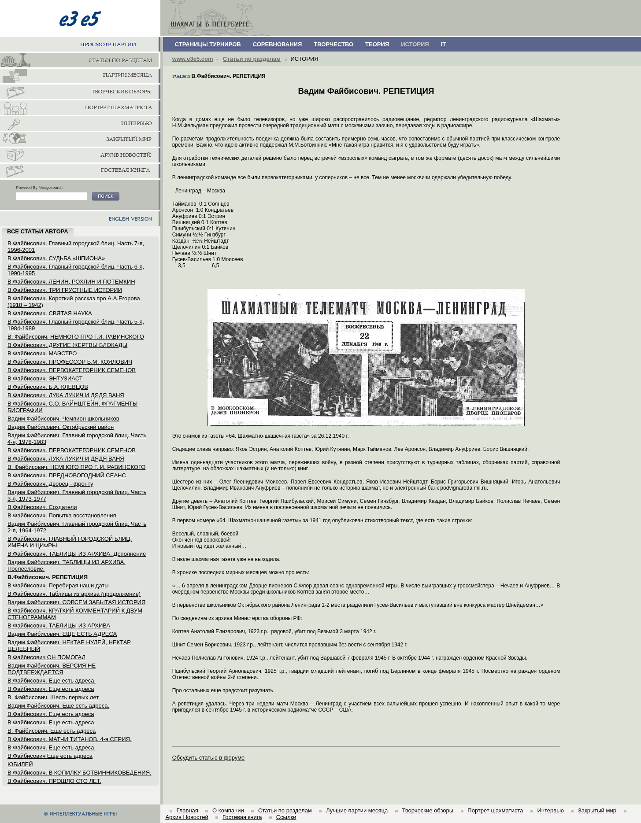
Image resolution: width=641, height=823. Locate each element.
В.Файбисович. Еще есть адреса (50, 689)
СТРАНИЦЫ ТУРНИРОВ (208, 44)
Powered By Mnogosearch (39, 187)
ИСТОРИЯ (415, 44)
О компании (228, 810)
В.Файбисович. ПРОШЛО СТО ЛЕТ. (54, 781)
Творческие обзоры (427, 810)
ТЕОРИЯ (377, 44)
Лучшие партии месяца (357, 810)
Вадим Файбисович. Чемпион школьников (63, 418)
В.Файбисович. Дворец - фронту (50, 483)
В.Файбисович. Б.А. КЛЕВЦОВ (47, 387)
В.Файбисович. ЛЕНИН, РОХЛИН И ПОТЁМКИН (71, 281)
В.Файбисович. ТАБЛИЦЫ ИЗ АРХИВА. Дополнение (76, 553)
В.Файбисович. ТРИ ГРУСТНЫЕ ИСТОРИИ (64, 290)
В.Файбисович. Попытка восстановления (61, 515)
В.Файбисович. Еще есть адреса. (51, 680)
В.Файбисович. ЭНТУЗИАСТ (45, 378)
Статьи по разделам (252, 58)
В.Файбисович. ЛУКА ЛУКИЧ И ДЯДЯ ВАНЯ (65, 395)
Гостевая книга (242, 817)
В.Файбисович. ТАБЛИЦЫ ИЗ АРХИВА (58, 625)
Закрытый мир (597, 810)
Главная (187, 810)
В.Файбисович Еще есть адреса (50, 756)
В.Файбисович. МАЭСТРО (42, 353)
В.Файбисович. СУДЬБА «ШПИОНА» (56, 258)
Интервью (550, 810)
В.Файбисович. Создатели (42, 507)
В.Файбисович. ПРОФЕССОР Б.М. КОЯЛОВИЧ (69, 361)
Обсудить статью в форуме (208, 757)
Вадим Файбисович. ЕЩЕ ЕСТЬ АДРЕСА (62, 634)
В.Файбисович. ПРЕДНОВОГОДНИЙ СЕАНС (66, 475)
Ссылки (286, 817)
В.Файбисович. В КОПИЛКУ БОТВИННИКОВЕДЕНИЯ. (79, 772)
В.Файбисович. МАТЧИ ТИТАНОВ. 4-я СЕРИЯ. (69, 739)
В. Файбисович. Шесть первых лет (53, 697)
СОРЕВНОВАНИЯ (277, 44)
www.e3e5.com (192, 58)
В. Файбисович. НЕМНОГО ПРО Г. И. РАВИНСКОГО (76, 467)
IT (443, 44)
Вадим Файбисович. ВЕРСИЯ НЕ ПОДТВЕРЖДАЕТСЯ (51, 668)
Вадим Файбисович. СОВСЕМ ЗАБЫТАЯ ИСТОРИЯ (76, 602)
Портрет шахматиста (495, 810)
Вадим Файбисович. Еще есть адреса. (58, 705)
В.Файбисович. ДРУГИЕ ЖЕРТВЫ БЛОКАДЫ (67, 345)
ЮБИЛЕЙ (20, 764)
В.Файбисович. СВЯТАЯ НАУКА (49, 313)
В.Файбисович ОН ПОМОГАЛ (46, 657)
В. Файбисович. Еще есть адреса (51, 730)
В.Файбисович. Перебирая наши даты (58, 585)
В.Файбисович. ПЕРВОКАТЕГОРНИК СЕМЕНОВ (71, 370)
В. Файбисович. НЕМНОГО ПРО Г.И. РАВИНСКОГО (75, 336)
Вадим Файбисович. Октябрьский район (60, 427)
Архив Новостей (186, 817)
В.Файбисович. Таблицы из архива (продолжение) (74, 593)
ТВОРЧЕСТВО (333, 44)
